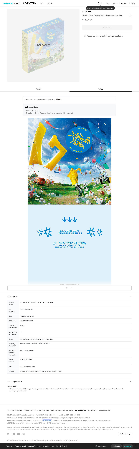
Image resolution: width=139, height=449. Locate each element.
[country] (100, 3)
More (69, 288)
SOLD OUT (107, 27)
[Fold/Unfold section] (69, 296)
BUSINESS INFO (47, 420)
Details (38, 89)
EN (41, 3)
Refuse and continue (101, 446)
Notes (100, 89)
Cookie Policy (92, 410)
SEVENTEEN (86, 12)
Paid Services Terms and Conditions (36, 410)
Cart (107, 3)
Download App (125, 434)
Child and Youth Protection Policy (62, 410)
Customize (116, 446)
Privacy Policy (80, 410)
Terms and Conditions (14, 410)
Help (133, 3)
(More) (64, 446)
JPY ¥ (50, 3)
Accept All (127, 446)
